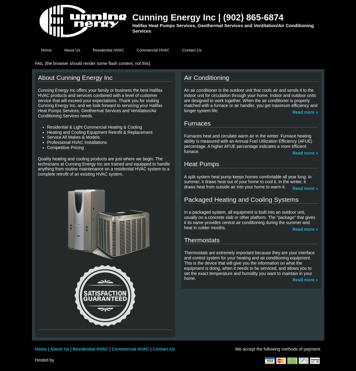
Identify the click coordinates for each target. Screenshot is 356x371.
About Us (72, 50)
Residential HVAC (108, 50)
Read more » (305, 112)
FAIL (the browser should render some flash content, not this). (93, 63)
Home (46, 50)
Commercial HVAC (153, 50)
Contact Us (192, 50)
